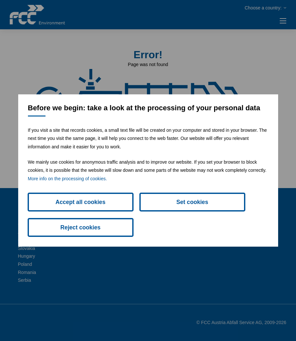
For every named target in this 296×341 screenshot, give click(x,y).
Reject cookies (230, 214)
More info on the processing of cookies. (67, 190)
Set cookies (148, 214)
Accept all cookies (65, 214)
